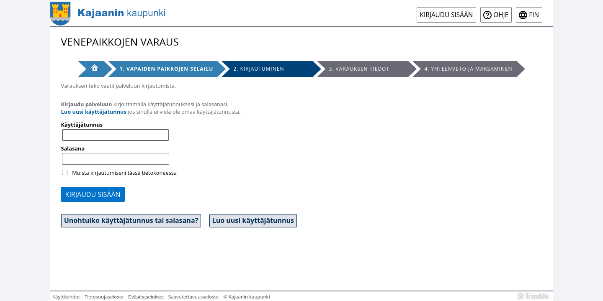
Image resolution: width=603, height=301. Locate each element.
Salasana (73, 148)
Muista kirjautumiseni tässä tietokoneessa (124, 172)
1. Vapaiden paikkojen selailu (167, 68)
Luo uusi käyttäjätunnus (93, 111)
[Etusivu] (91, 69)
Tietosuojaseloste (104, 296)
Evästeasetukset (146, 296)
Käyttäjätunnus (82, 124)
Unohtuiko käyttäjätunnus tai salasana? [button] (131, 220)
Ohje (500, 14)
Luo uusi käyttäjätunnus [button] (253, 220)
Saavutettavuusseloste (193, 296)
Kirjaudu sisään (446, 14)
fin (534, 14)
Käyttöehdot (66, 296)
